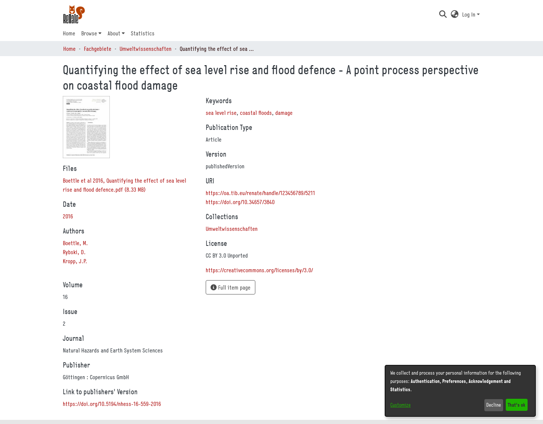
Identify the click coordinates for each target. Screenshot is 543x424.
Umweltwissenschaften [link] (145, 48)
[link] (232, 228)
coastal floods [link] (256, 112)
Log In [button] (469, 14)
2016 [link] (68, 216)
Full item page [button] (230, 287)
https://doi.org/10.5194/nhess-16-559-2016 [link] (112, 403)
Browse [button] (89, 33)
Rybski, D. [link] (74, 252)
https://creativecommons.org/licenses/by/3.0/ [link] (259, 270)
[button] (442, 14)
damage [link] (284, 112)
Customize (400, 405)
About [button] (114, 33)
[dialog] (460, 390)
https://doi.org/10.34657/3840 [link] (240, 201)
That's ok (516, 404)
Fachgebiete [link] (97, 48)
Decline (493, 405)
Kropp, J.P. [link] (75, 261)
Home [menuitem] (69, 33)
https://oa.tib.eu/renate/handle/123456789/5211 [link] (260, 192)
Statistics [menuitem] (143, 33)
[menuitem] (91, 33)
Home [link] (69, 48)
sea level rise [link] (221, 112)
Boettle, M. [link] (75, 242)
